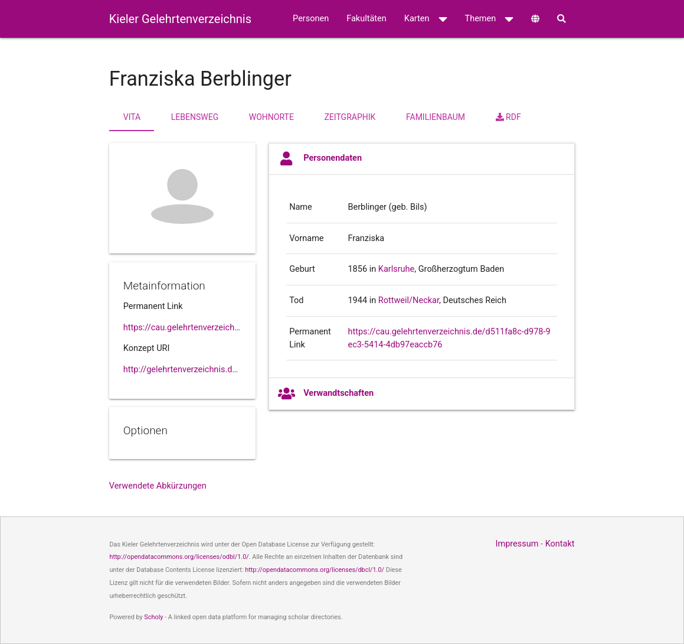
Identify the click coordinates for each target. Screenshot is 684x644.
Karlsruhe (396, 269)
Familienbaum (435, 117)
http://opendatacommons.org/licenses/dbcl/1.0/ (314, 570)
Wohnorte (271, 117)
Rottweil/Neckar (408, 300)
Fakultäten (366, 19)
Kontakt (560, 544)
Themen (489, 19)
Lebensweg (194, 117)
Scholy (153, 617)
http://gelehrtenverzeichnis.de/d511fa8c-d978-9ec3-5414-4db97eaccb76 (182, 370)
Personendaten (320, 158)
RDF (508, 117)
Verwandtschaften (326, 394)
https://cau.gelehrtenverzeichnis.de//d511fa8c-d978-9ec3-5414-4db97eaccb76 (182, 328)
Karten (425, 19)
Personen (311, 19)
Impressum (516, 544)
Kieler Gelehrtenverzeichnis (180, 19)
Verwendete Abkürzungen (158, 486)
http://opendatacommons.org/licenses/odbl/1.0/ (178, 557)
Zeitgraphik (349, 117)
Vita (131, 117)
